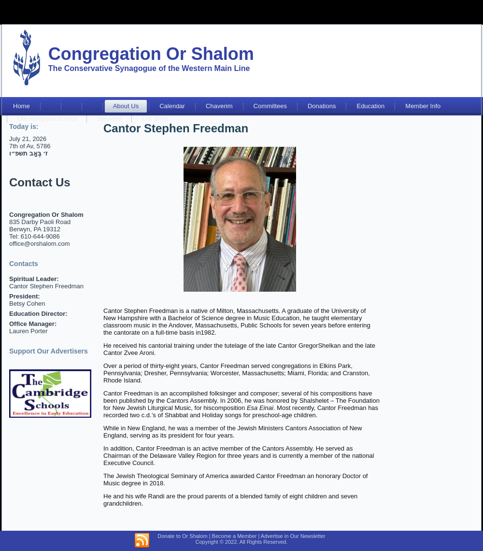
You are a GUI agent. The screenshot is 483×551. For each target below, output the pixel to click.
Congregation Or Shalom (151, 54)
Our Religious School (46, 118)
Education (370, 106)
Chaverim (219, 106)
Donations (322, 106)
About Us (126, 106)
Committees (270, 106)
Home (21, 106)
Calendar (172, 106)
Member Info (422, 106)
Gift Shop (155, 118)
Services (109, 118)
